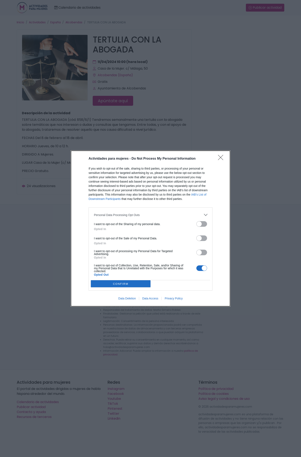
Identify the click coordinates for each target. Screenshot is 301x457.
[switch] (201, 224)
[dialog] (150, 228)
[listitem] (150, 215)
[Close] (222, 159)
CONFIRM (120, 283)
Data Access (150, 298)
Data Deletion (127, 298)
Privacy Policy (174, 298)
